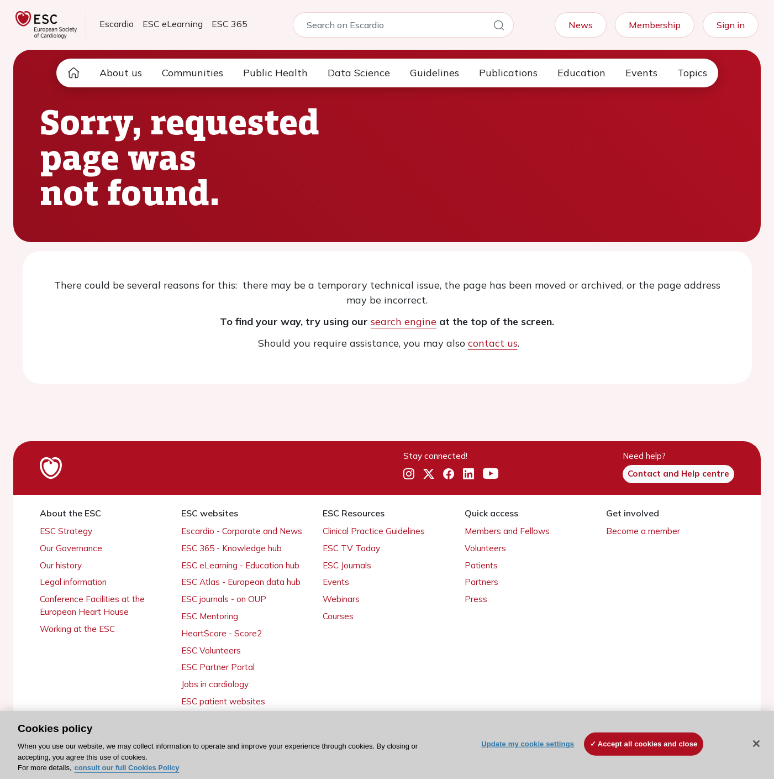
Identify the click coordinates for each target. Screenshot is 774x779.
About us (120, 72)
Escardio (116, 23)
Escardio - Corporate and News (241, 531)
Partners (481, 582)
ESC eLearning (173, 23)
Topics (692, 72)
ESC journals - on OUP (223, 599)
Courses (338, 616)
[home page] (73, 73)
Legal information (73, 582)
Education (581, 72)
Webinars (341, 599)
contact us (493, 343)
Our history (61, 565)
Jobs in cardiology (215, 684)
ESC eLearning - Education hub (240, 565)
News (580, 24)
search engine (403, 321)
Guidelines (434, 72)
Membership (655, 24)
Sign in (731, 24)
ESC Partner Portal (218, 667)
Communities (192, 72)
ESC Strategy (66, 531)
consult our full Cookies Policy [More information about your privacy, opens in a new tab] (127, 768)
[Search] (498, 27)
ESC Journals (347, 565)
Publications (508, 72)
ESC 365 (230, 23)
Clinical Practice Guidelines (374, 531)
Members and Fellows (507, 531)
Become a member (643, 531)
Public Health (275, 72)
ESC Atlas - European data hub (241, 582)
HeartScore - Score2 (221, 633)
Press (476, 599)
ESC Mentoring (209, 616)
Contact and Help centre (678, 473)
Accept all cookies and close (648, 744)
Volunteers (485, 548)
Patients (481, 565)
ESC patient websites (223, 701)
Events (641, 72)
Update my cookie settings (527, 744)
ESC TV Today (351, 548)
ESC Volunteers (211, 650)
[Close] (756, 743)
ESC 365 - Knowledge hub (231, 548)
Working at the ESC (77, 629)
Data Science (359, 72)
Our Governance (71, 548)
